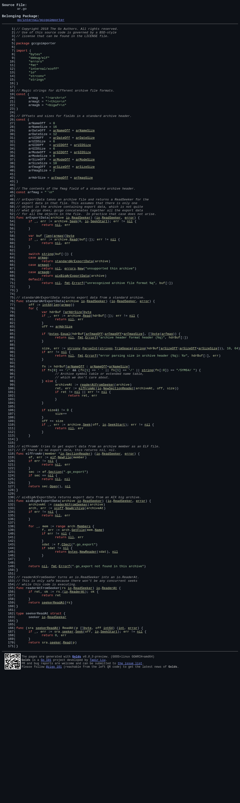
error (129, 259)
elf (53, 547)
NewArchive (74, 608)
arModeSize (85, 190)
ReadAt (68, 752)
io (68, 259)
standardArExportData (74, 312)
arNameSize (85, 155)
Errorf (77, 338)
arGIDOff (60, 181)
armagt (43, 316)
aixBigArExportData (72, 329)
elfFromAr (87, 464)
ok (46, 708)
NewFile (64, 547)
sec (31, 564)
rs (64, 704)
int (121, 752)
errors (70, 320)
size (46, 416)
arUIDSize (82, 172)
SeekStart (99, 264)
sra (30, 752)
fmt (67, 338)
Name (98, 634)
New (80, 320)
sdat (46, 652)
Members (84, 630)
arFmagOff (59, 211)
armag (58, 281)
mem (45, 630)
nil (129, 264)
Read (73, 285)
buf (39, 281)
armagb (43, 325)
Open (53, 582)
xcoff (59, 608)
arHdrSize (73, 373)
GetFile (78, 634)
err (43, 264)
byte (70, 281)
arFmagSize (83, 211)
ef (31, 547)
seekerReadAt (53, 721)
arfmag (167, 399)
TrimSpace (123, 416)
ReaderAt (109, 704)
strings (106, 416)
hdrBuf (55, 373)
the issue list (130, 792)
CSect (66, 652)
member (50, 543)
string (47, 303)
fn (44, 438)
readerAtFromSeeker (97, 460)
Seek (73, 264)
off (31, 364)
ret (58, 464)
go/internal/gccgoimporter (40, 23)
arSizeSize (85, 198)
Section (55, 564)
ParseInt (90, 416)
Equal (65, 399)
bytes (54, 399)
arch (32, 608)
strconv (74, 416)
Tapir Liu (98, 788)
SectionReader (78, 543)
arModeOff (61, 190)
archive (57, 259)
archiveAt (63, 460)
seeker (68, 756)
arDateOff (61, 163)
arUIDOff (60, 172)
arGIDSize (82, 181)
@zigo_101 (54, 796)
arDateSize (85, 163)
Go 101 (46, 788)
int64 (47, 364)
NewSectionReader (118, 464)
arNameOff (61, 155)
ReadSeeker (81, 259)
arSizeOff (61, 198)
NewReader (88, 660)
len (48, 281)
